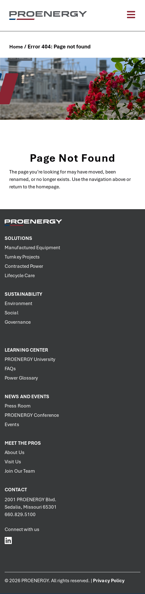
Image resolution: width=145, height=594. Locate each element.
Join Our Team (20, 471)
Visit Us (13, 462)
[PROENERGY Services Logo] (48, 15)
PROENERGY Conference (32, 415)
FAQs (10, 369)
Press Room (18, 406)
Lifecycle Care (20, 275)
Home (16, 47)
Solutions (18, 238)
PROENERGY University (30, 359)
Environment (18, 303)
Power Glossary (21, 378)
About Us (14, 452)
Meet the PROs (23, 443)
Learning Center (26, 350)
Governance (18, 322)
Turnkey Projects (22, 257)
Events (12, 424)
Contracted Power (24, 266)
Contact (16, 490)
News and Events (27, 397)
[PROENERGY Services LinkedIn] (8, 540)
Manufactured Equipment (32, 248)
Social (11, 313)
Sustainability (23, 294)
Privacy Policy (109, 581)
